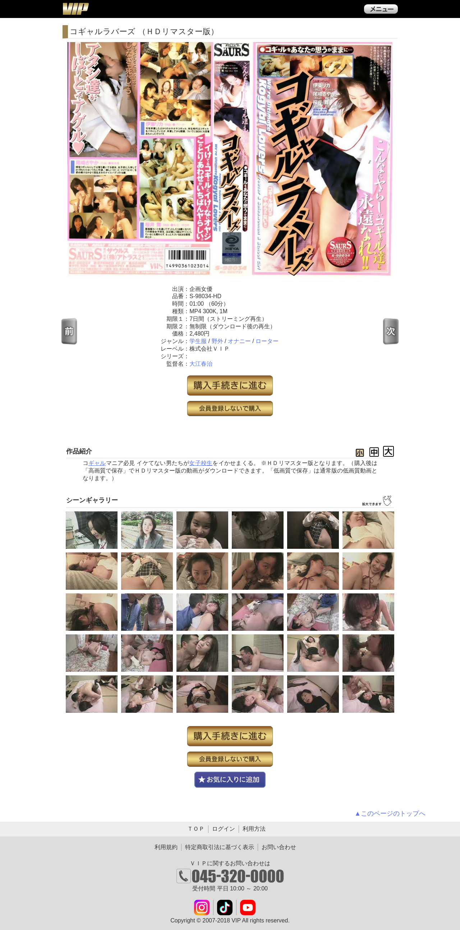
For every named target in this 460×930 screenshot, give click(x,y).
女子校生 (200, 463)
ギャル (97, 463)
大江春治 (200, 364)
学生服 (198, 341)
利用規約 (166, 847)
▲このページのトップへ (390, 813)
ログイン (223, 829)
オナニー (239, 341)
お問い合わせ (279, 847)
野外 (217, 341)
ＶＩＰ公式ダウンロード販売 (75, 8)
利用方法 (254, 829)
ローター (267, 341)
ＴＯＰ (195, 829)
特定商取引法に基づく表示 (219, 847)
